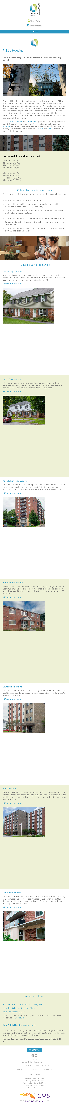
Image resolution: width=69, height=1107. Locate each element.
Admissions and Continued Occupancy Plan (23, 1004)
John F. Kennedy (14, 121)
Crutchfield (31, 121)
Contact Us (34, 1050)
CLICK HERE (18, 1018)
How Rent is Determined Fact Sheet (19, 1008)
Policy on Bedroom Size (14, 1011)
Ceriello (39, 128)
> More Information (12, 283)
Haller (50, 128)
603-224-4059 (26, 1066)
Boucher (6, 126)
